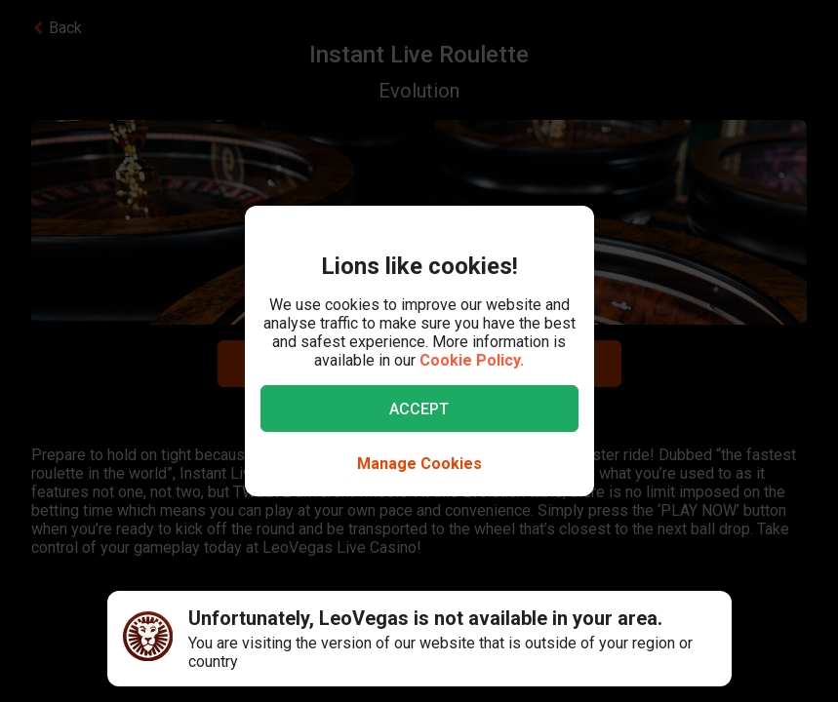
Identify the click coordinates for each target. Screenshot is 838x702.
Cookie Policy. (471, 360)
